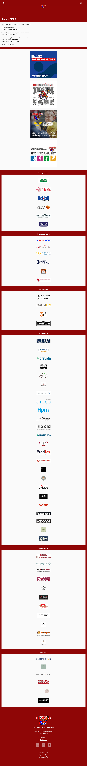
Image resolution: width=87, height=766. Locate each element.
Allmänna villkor (43, 752)
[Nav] (3, 3)
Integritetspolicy (43, 757)
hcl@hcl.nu (43, 740)
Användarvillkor (43, 754)
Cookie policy (43, 756)
